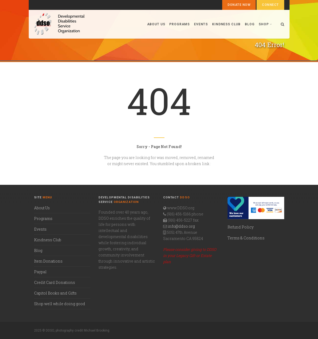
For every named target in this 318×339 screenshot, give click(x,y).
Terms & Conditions (246, 237)
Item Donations (48, 261)
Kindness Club (226, 24)
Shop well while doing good (59, 303)
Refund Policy (241, 227)
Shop (265, 24)
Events (201, 24)
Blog (249, 24)
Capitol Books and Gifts (55, 293)
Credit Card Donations (54, 282)
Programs (179, 24)
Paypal (40, 271)
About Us (42, 207)
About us (156, 24)
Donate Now (239, 5)
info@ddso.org (181, 226)
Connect (270, 5)
